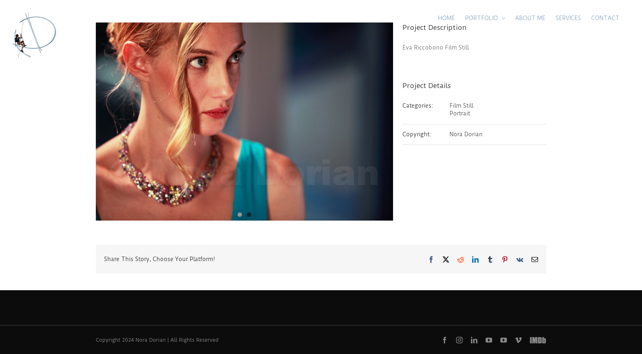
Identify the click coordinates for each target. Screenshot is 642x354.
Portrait (460, 113)
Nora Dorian (466, 134)
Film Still (461, 105)
